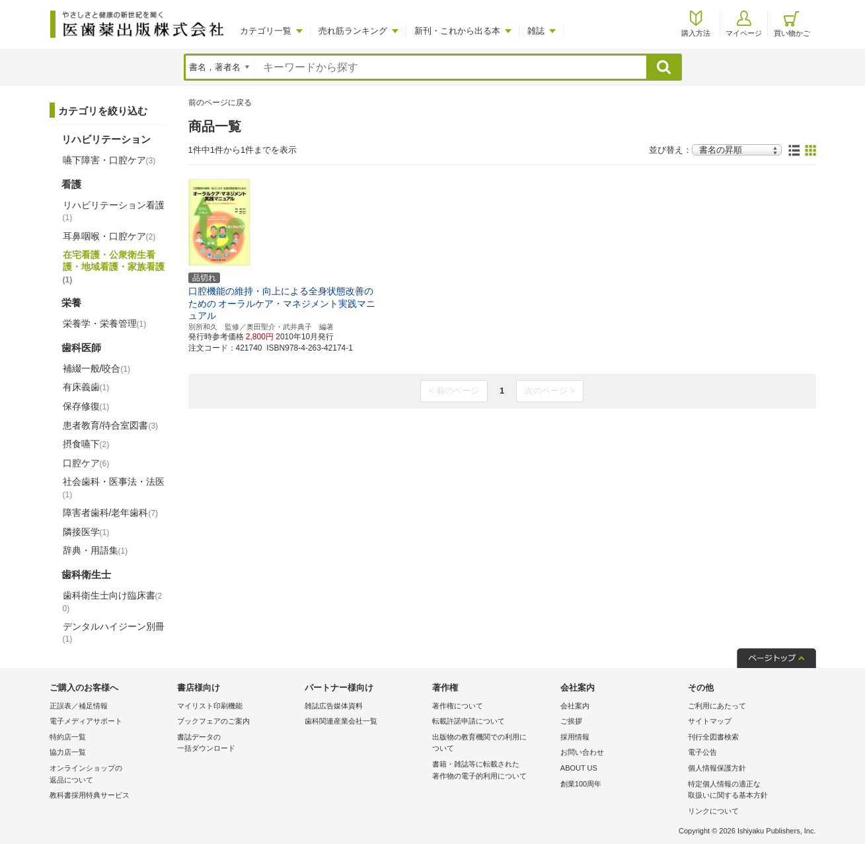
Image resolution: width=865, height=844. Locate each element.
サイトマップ (710, 721)
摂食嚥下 (86, 444)
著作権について (457, 706)
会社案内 (574, 706)
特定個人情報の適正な (748, 791)
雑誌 (536, 31)
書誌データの (237, 744)
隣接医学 (86, 532)
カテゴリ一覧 (265, 31)
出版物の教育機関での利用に (492, 744)
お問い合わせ (582, 752)
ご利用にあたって (717, 706)
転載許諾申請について (468, 721)
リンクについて (713, 811)
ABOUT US (578, 768)
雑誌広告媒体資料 (334, 706)
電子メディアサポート (86, 721)
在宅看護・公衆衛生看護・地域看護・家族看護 (114, 266)
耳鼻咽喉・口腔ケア (109, 236)
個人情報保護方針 (717, 768)
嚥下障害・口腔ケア (109, 160)
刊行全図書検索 (713, 737)
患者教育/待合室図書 (111, 425)
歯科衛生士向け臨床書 (113, 601)
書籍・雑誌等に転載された (492, 771)
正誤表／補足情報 (79, 706)
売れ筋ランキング (353, 31)
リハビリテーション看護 (114, 211)
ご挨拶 (571, 721)
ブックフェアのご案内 (213, 721)
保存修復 (86, 406)
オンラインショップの (110, 775)
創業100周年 (580, 784)
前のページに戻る (220, 102)
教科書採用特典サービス (90, 795)
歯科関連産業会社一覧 (341, 721)
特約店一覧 (68, 737)
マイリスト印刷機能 (210, 706)
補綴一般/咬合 (97, 368)
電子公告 (702, 752)
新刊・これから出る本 (457, 31)
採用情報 (574, 737)
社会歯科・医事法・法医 (114, 487)
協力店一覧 (68, 752)
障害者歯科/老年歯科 (111, 512)
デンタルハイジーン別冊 (114, 632)
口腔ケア (86, 463)
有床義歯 (86, 387)
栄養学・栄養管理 (105, 323)
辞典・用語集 (95, 550)
